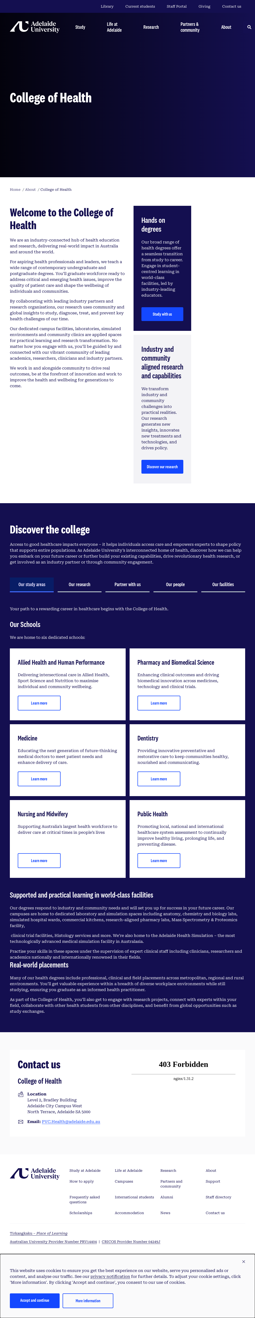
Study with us (162, 314)
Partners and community (171, 1183)
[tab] (32, 585)
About (211, 1171)
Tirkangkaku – (39, 1233)
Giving (204, 6)
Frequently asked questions (84, 1199)
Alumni (166, 1197)
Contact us (231, 6)
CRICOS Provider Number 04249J (131, 1242)
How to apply (81, 1181)
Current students (140, 6)
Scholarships (80, 1213)
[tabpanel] (127, 810)
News (165, 1213)
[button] (243, 1262)
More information (88, 1300)
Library (107, 6)
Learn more (39, 703)
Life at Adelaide (128, 1171)
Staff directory (218, 1197)
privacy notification (110, 1276)
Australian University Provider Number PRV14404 (53, 1242)
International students (134, 1197)
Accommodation (129, 1213)
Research (168, 1171)
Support (213, 1181)
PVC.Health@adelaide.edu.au (71, 1121)
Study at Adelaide (85, 1171)
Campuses (124, 1181)
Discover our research (162, 466)
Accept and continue (34, 1300)
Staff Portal (177, 6)
